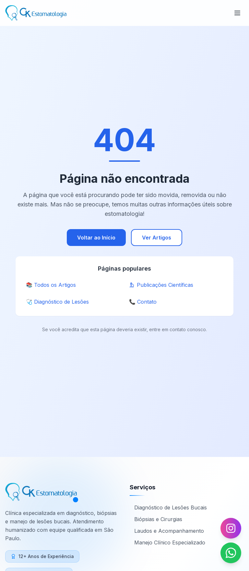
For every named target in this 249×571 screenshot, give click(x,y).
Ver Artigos (156, 237)
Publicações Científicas (161, 285)
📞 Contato (143, 301)
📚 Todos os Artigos (51, 285)
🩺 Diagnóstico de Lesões (57, 301)
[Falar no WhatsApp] (230, 552)
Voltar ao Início (96, 237)
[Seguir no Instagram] (230, 528)
